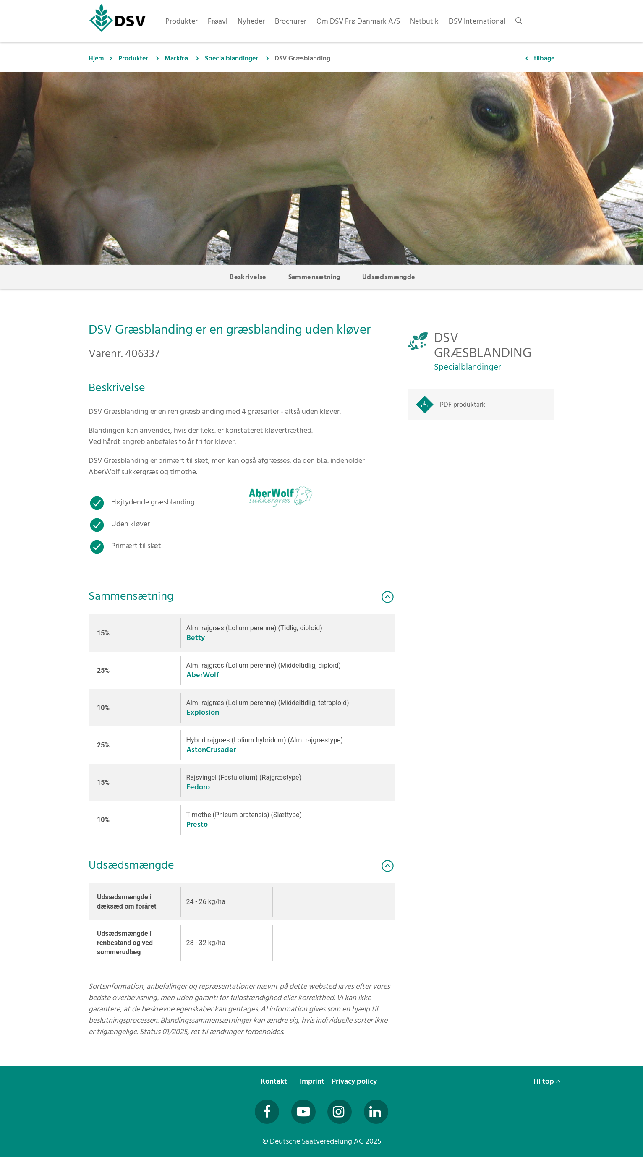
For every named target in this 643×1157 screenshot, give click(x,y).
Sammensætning (314, 277)
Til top (547, 1081)
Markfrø (176, 58)
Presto (197, 824)
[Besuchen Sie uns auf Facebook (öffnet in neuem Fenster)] (267, 1112)
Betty (195, 638)
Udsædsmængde (389, 277)
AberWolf (202, 675)
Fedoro (198, 787)
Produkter (133, 58)
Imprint (313, 1081)
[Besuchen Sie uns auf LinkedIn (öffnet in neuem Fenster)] (376, 1112)
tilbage (544, 58)
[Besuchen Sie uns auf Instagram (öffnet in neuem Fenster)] (339, 1112)
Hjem (96, 58)
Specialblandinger (231, 58)
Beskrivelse (248, 277)
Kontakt (275, 1081)
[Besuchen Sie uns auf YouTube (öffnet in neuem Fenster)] (303, 1112)
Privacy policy (355, 1081)
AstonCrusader (211, 750)
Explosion (202, 712)
